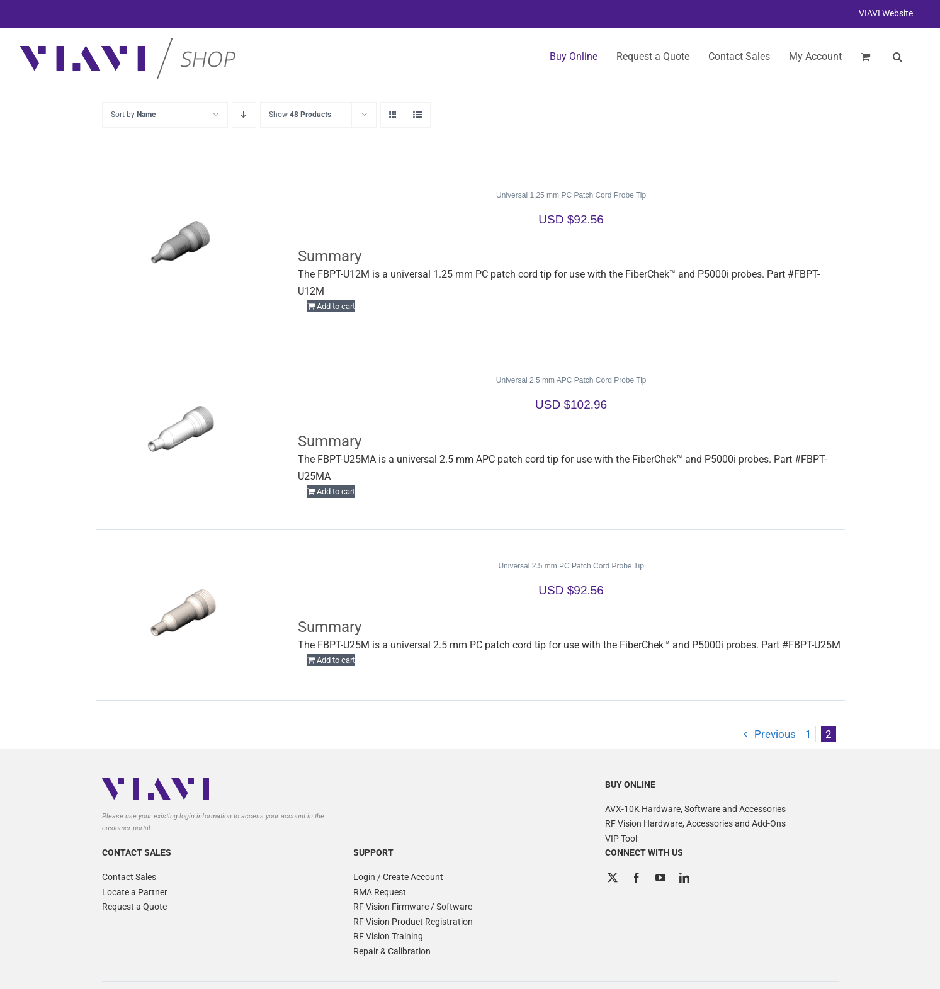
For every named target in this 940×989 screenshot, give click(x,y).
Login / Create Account (398, 877)
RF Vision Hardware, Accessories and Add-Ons (695, 823)
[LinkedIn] (684, 878)
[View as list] (417, 115)
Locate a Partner (134, 892)
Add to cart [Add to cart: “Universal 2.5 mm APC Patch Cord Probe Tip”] (336, 491)
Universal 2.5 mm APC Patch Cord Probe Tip (571, 380)
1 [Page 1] (808, 734)
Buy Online (573, 56)
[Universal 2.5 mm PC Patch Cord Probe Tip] (182, 615)
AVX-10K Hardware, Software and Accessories (695, 809)
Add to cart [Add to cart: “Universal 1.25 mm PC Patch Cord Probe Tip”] (336, 306)
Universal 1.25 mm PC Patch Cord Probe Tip (571, 195)
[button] (897, 56)
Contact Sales (129, 877)
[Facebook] (636, 878)
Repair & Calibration (392, 951)
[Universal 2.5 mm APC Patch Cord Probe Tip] (182, 429)
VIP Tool (621, 839)
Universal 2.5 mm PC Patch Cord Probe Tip (570, 566)
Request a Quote (134, 906)
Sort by (133, 114)
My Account (815, 56)
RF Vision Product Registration (413, 922)
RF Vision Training (388, 936)
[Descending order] (244, 115)
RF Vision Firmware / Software (412, 906)
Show (300, 114)
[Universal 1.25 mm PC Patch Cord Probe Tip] (182, 244)
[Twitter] (612, 878)
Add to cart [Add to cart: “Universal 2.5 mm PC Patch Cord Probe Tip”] (336, 660)
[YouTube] (660, 878)
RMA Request (379, 892)
